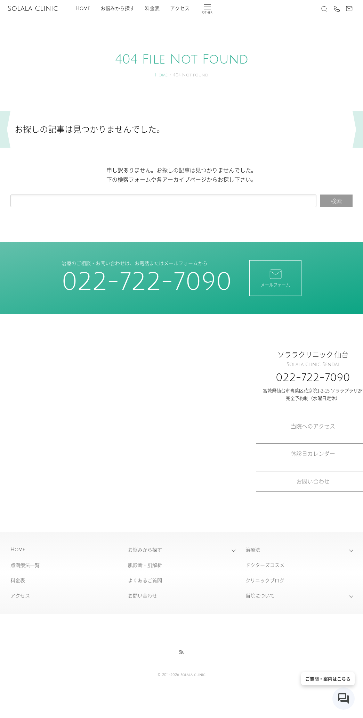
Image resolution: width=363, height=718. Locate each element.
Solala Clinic (33, 9)
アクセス (179, 8)
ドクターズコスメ (264, 564)
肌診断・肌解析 (145, 564)
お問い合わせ (142, 595)
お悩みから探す (117, 8)
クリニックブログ (264, 580)
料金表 (152, 8)
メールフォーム (275, 277)
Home (82, 8)
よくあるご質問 (145, 580)
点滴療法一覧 (25, 564)
